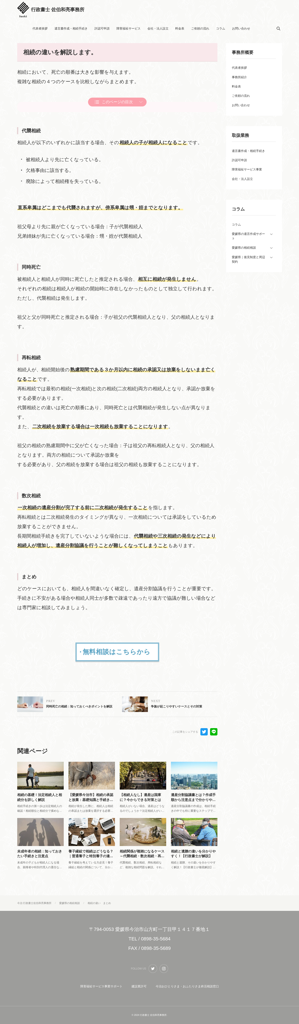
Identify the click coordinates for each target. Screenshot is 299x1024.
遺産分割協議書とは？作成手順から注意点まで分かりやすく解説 (193, 801)
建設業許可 (139, 986)
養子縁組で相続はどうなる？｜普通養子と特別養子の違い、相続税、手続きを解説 (90, 860)
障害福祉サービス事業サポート (101, 986)
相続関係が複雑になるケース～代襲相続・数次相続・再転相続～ (142, 860)
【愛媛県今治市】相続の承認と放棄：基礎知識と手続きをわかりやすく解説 (90, 801)
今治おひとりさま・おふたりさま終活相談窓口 (187, 986)
